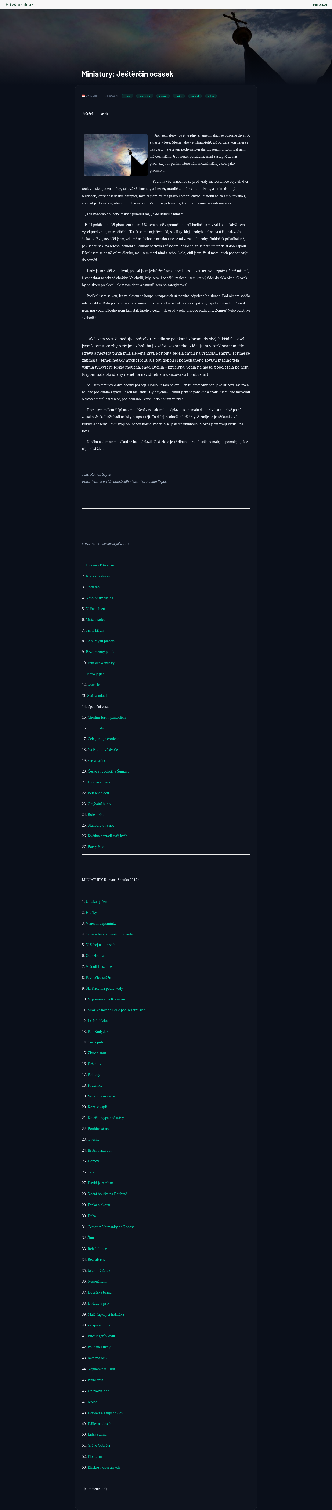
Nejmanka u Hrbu (101, 1369)
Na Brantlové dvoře (103, 749)
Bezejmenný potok (100, 652)
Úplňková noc (98, 1391)
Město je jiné (95, 674)
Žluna (91, 1238)
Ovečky (94, 1139)
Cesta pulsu (96, 1042)
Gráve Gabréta (99, 1445)
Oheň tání (93, 587)
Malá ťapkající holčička (106, 1314)
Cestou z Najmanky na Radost (111, 1227)
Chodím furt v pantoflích (107, 717)
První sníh (96, 1380)
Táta (91, 1172)
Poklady (94, 1074)
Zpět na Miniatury (19, 4)
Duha (91, 1216)
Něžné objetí (95, 609)
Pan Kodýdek (98, 1031)
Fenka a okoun (99, 1205)
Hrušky (91, 912)
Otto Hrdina (95, 955)
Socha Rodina (97, 761)
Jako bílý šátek (99, 1270)
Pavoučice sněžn (98, 977)
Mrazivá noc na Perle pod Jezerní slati (116, 1010)
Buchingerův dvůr (101, 1336)
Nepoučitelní (97, 1281)
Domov (93, 1161)
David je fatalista (101, 1183)
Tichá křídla (95, 630)
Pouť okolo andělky (101, 663)
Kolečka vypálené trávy (106, 1118)
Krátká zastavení (99, 576)
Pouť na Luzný (99, 1347)
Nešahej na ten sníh (100, 945)
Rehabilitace (97, 1249)
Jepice (92, 1402)
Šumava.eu (320, 4)
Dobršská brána (99, 1292)
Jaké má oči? (97, 1358)
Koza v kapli (97, 1107)
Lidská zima (97, 1434)
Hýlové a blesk (99, 782)
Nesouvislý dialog (100, 598)
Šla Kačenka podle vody (104, 988)
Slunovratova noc (101, 825)
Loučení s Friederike (100, 565)
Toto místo (96, 728)
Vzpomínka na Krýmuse (106, 999)
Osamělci (94, 685)
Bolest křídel (98, 814)
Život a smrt (97, 1053)
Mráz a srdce (95, 620)
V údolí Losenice (99, 966)
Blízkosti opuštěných (104, 1467)
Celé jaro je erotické (104, 739)
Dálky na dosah (99, 1424)
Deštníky (94, 1064)
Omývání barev (100, 804)
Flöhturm (95, 1456)
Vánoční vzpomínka (101, 923)
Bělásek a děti (99, 793)
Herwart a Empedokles (105, 1413)
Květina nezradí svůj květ (107, 836)
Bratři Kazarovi (99, 1150)
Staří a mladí (97, 696)
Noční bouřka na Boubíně (107, 1194)
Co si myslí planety (101, 641)
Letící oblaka (98, 1021)
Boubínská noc (99, 1129)
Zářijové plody (98, 1325)
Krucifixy (95, 1085)
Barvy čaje (96, 847)
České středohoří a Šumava (108, 771)
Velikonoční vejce (101, 1096)
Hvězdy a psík (98, 1303)
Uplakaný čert (96, 901)
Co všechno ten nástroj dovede (109, 934)
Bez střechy (96, 1259)
